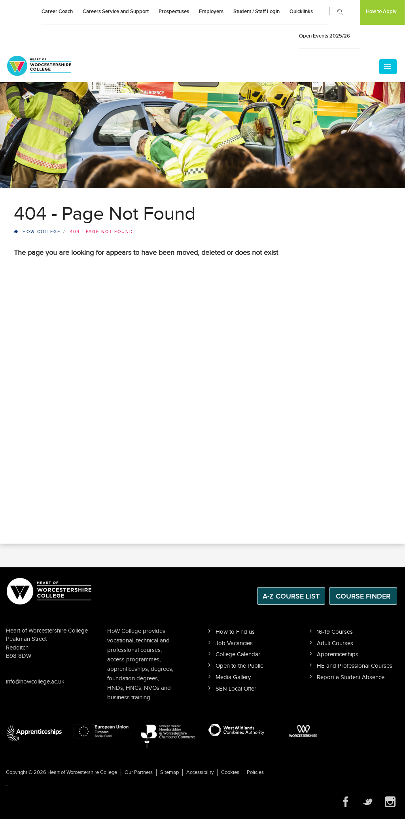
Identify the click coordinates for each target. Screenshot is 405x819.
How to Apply (381, 11)
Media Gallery (233, 677)
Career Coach (57, 11)
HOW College (42, 231)
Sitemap (169, 772)
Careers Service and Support (116, 11)
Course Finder (363, 596)
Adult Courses (335, 643)
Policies (255, 772)
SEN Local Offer (236, 688)
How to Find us (235, 632)
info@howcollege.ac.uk (35, 681)
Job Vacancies (234, 643)
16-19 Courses (335, 632)
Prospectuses (174, 11)
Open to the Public (239, 666)
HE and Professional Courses (354, 666)
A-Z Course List (291, 596)
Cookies (230, 772)
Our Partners (139, 772)
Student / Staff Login (256, 11)
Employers (211, 11)
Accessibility (200, 772)
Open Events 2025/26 (324, 36)
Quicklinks (301, 11)
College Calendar (238, 654)
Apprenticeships (337, 654)
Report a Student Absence (350, 677)
